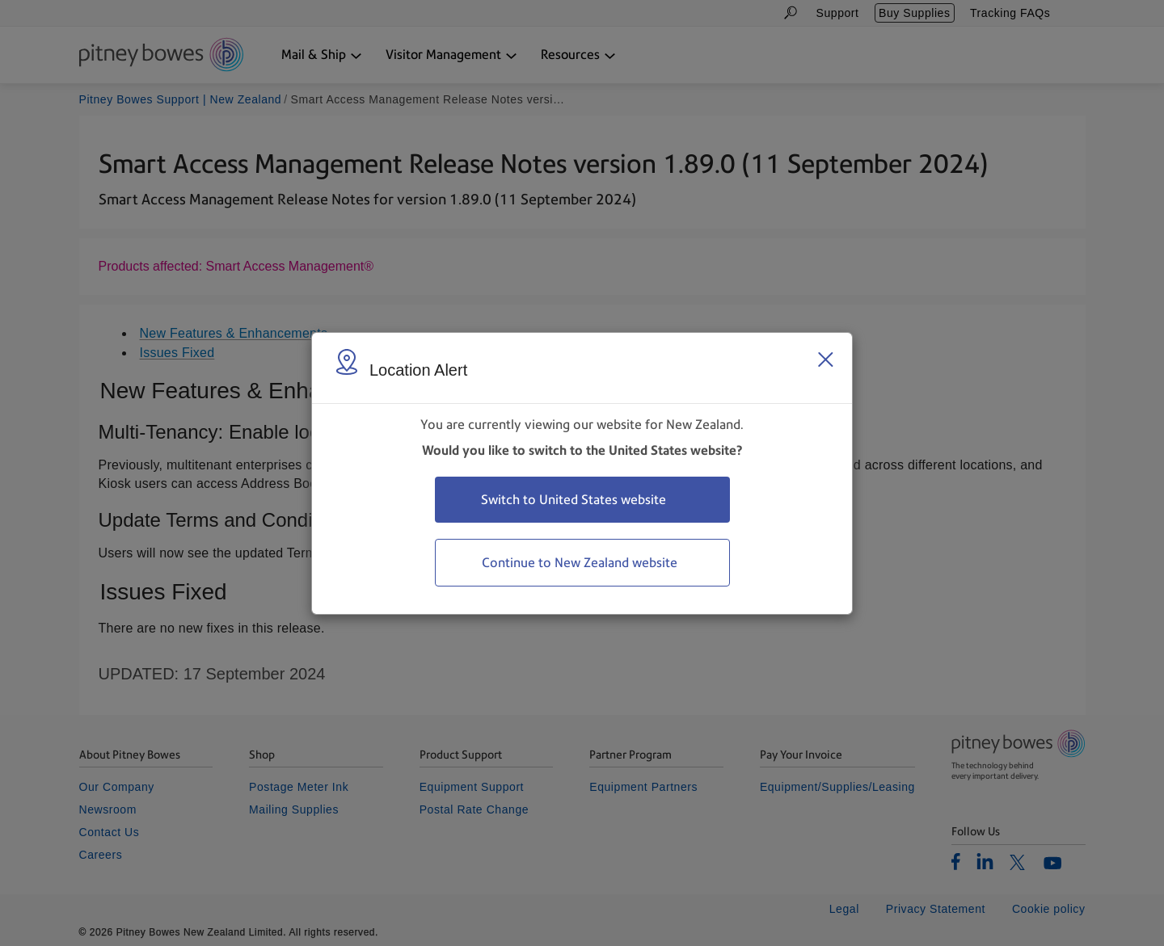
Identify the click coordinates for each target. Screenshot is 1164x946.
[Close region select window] (825, 359)
